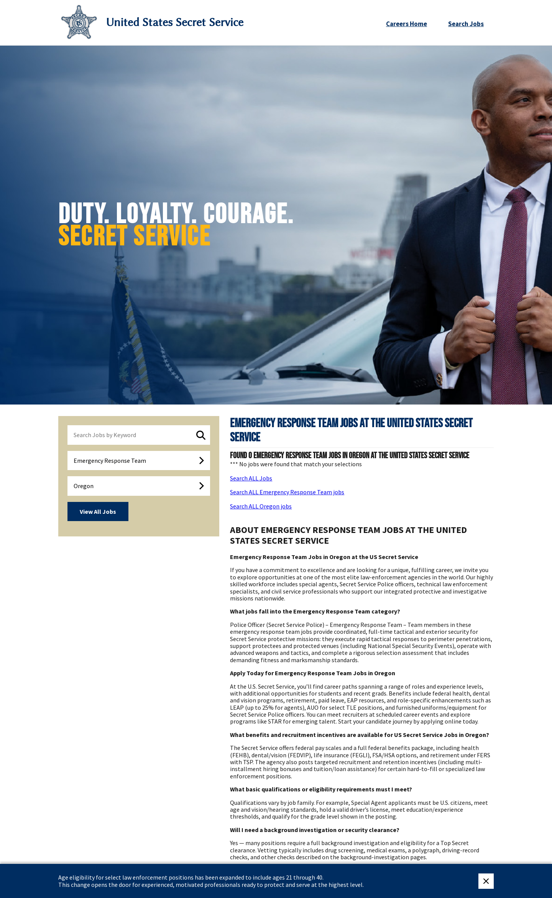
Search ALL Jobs (251, 478)
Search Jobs (466, 24)
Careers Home (406, 24)
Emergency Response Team (110, 460)
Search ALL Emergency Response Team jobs (287, 492)
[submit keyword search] (201, 435)
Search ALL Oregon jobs (261, 506)
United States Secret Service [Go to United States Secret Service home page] (174, 22)
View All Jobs (98, 511)
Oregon (84, 486)
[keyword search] (138, 434)
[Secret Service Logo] (79, 22)
